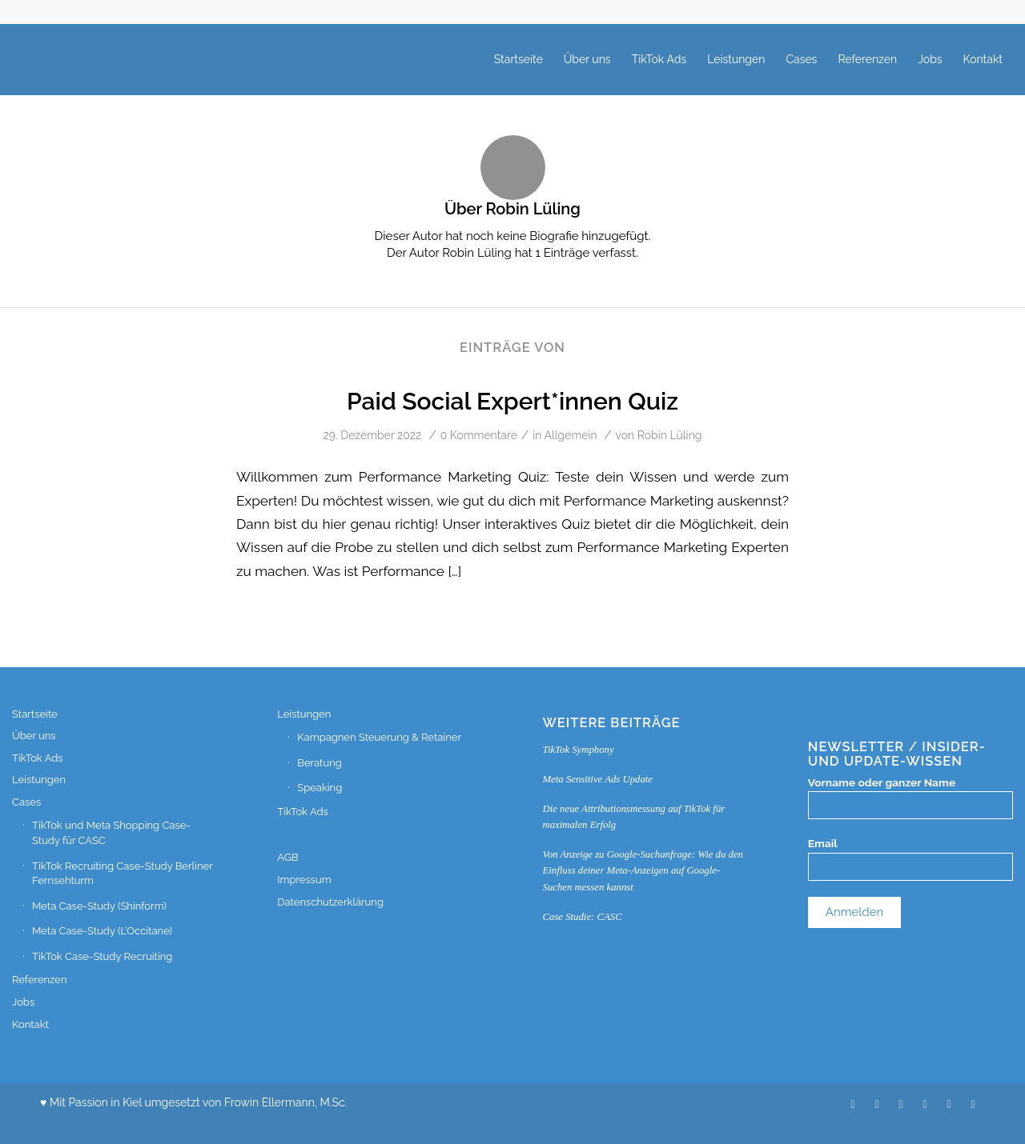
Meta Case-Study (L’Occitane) (102, 931)
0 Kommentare (478, 435)
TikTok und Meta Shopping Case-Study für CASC (111, 832)
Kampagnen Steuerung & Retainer (379, 737)
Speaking (319, 788)
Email (823, 843)
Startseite (35, 714)
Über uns (34, 736)
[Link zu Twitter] (853, 1104)
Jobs (23, 1002)
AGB (287, 857)
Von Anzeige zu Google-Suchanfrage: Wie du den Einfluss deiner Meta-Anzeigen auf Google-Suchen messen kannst (643, 870)
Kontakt (30, 1024)
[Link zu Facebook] (973, 1104)
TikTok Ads (37, 758)
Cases (26, 802)
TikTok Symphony (578, 749)
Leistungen (39, 780)
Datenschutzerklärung (330, 902)
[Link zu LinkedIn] (901, 1104)
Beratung (319, 763)
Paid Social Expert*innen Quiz (512, 401)
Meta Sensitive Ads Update (598, 779)
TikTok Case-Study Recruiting (102, 956)
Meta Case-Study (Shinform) (99, 906)
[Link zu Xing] (877, 1104)
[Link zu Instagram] (949, 1104)
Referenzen (39, 980)
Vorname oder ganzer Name (881, 782)
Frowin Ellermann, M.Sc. (285, 1102)
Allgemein (571, 435)
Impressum (304, 880)
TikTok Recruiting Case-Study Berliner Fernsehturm (122, 873)
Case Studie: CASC (582, 916)
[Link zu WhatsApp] (925, 1104)
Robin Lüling (669, 435)
